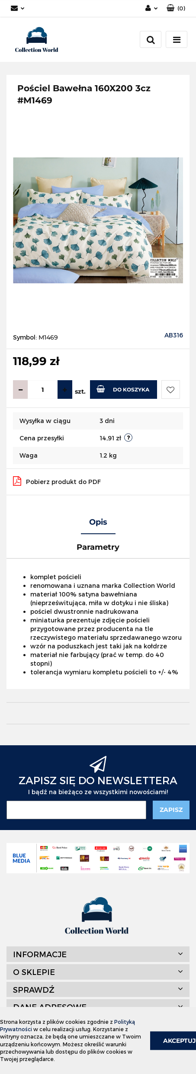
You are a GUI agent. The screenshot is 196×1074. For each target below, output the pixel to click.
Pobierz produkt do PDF (57, 481)
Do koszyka (122, 389)
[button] (176, 8)
